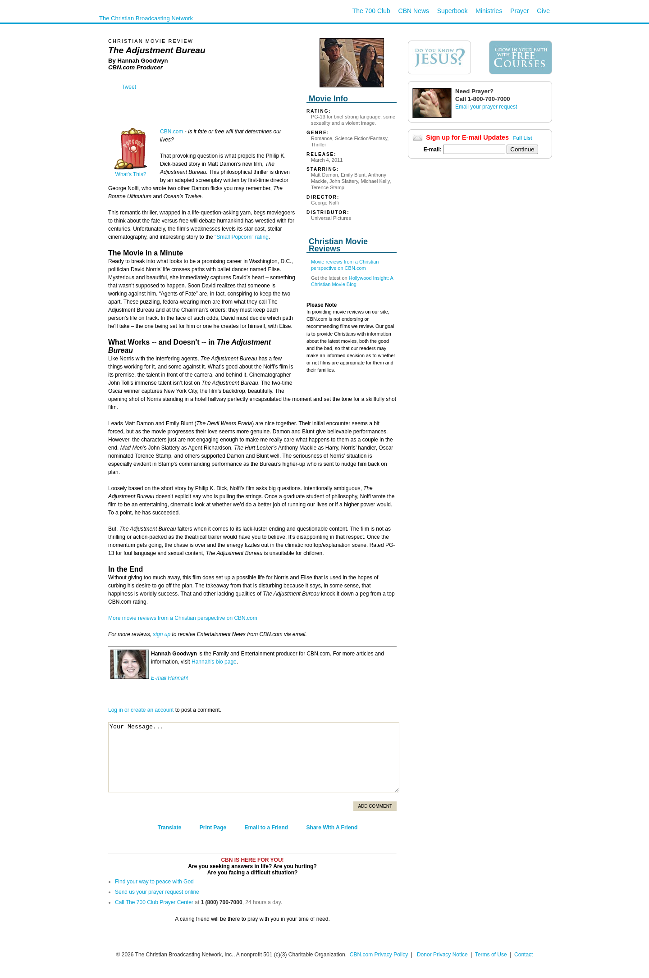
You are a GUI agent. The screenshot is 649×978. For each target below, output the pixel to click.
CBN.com (171, 131)
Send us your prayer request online (157, 892)
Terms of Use (491, 954)
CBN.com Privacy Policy (379, 954)
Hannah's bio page (214, 662)
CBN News (413, 10)
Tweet (129, 87)
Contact (523, 954)
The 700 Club (371, 10)
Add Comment (375, 806)
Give (543, 10)
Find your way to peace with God (154, 881)
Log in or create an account (141, 710)
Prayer (519, 10)
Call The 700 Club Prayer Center (154, 902)
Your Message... (253, 757)
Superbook (452, 10)
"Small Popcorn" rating (242, 237)
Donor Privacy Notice (442, 954)
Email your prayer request (486, 107)
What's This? (130, 171)
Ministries (488, 10)
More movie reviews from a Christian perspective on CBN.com (182, 618)
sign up (161, 634)
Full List (522, 138)
